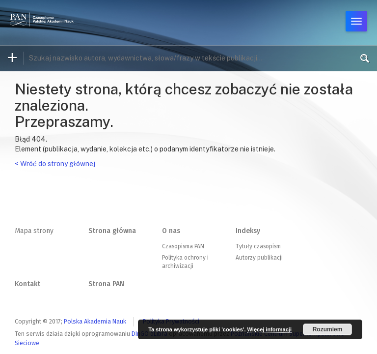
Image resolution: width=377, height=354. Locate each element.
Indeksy (248, 231)
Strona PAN (106, 284)
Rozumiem (328, 329)
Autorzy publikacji (259, 257)
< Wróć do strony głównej (55, 164)
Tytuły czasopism (258, 246)
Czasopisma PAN (183, 246)
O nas (171, 231)
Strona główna (112, 231)
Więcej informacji (269, 329)
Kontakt (27, 284)
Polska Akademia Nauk (95, 321)
